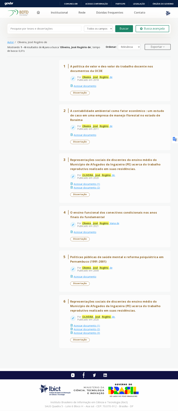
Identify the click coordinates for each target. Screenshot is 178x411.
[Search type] (98, 29)
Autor (10, 42)
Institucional (59, 12)
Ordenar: (111, 46)
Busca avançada (152, 28)
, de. (98, 175)
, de (97, 77)
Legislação (139, 4)
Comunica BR (71, 4)
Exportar (157, 47)
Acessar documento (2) (87, 187)
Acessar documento (85, 86)
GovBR (9, 3)
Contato (139, 12)
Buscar (124, 28)
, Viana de (100, 223)
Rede (82, 12)
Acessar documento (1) (87, 184)
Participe (120, 4)
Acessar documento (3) (87, 333)
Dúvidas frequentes (109, 12)
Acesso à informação (96, 4)
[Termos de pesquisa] (45, 28)
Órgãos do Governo (163, 4)
